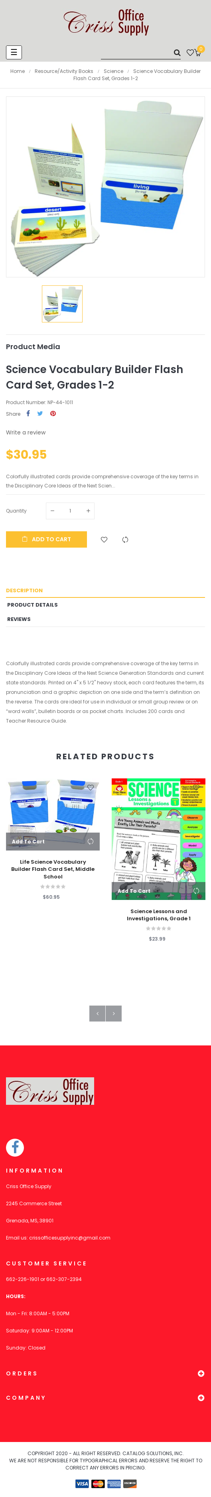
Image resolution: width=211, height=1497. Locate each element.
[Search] (141, 52)
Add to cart (46, 539)
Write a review (25, 432)
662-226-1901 (22, 1279)
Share (28, 414)
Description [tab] (24, 590)
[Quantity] (70, 511)
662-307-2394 (64, 1279)
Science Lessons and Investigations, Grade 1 (159, 915)
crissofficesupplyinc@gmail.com (69, 1237)
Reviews (19, 619)
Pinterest (53, 414)
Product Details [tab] (32, 605)
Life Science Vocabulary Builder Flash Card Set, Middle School (53, 869)
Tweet (40, 414)
